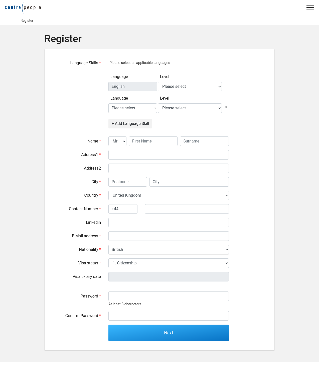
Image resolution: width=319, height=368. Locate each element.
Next (168, 332)
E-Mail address (86, 236)
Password (90, 296)
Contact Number (85, 208)
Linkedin (93, 222)
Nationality (90, 249)
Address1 (91, 154)
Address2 (92, 168)
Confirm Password (83, 315)
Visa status (89, 263)
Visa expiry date (87, 276)
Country (92, 195)
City (96, 181)
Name (94, 141)
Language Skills (85, 62)
